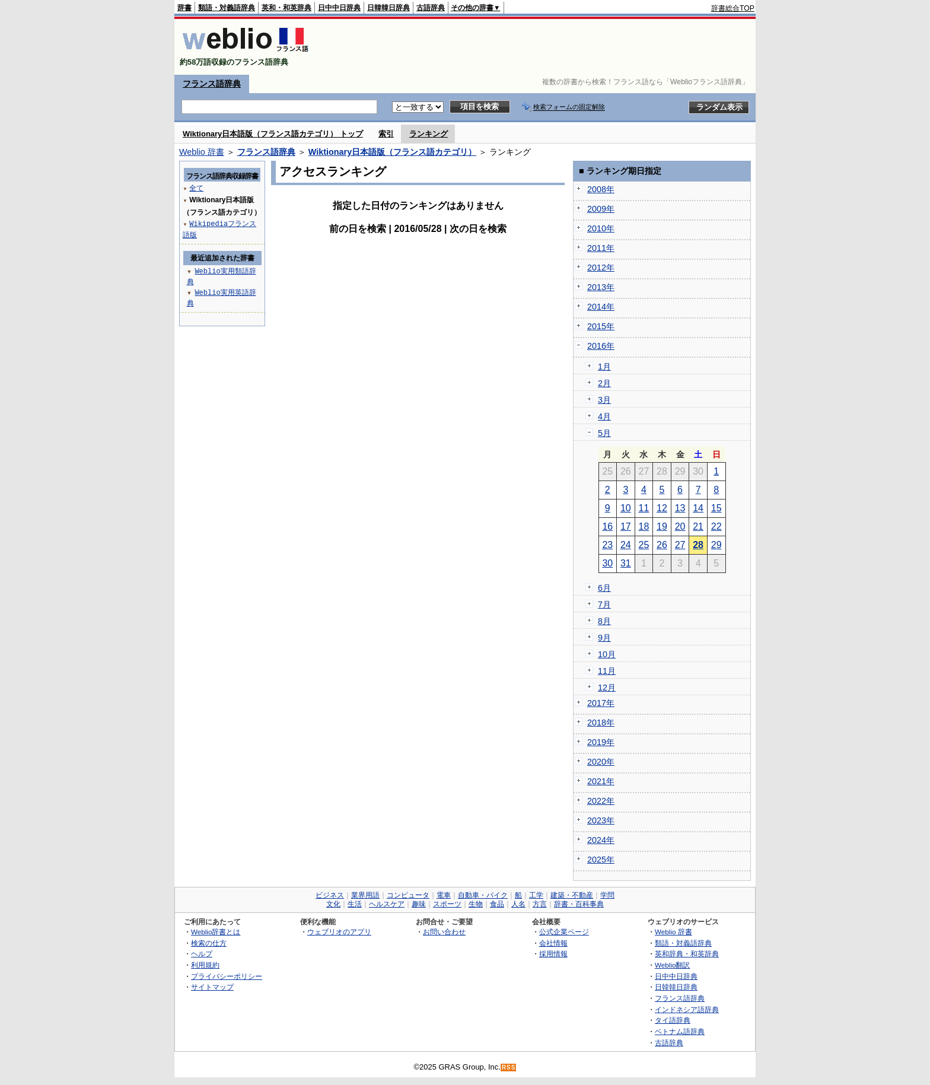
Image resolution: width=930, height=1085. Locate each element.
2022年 (600, 801)
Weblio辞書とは (215, 932)
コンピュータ (408, 895)
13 (680, 508)
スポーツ (447, 904)
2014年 (600, 306)
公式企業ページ (564, 932)
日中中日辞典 (339, 7)
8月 (604, 621)
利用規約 (205, 965)
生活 (355, 904)
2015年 (600, 326)
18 (644, 526)
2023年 (600, 820)
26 (662, 545)
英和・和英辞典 (286, 7)
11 (644, 508)
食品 (497, 904)
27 (680, 545)
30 (607, 563)
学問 (607, 895)
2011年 (600, 248)
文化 (333, 904)
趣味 (419, 904)
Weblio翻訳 (672, 965)
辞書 (184, 7)
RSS (509, 1067)
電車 (444, 895)
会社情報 (553, 943)
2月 (604, 383)
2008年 (600, 189)
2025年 (600, 859)
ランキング (428, 133)
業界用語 (365, 895)
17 (625, 526)
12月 (607, 687)
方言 (540, 904)
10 (625, 508)
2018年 (600, 722)
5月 (604, 433)
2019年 (600, 742)
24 (625, 545)
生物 (476, 904)
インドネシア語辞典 (687, 1009)
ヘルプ (201, 953)
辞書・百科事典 (579, 904)
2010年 (600, 228)
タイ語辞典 (672, 1020)
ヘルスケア (387, 904)
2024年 (600, 840)
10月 (607, 654)
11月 (607, 671)
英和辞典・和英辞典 (687, 953)
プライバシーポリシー (226, 976)
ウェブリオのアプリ (339, 932)
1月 (604, 366)
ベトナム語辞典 (680, 1031)
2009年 (600, 209)
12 (662, 508)
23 (607, 545)
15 (716, 508)
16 (607, 526)
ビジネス (330, 895)
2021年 (600, 781)
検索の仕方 (209, 943)
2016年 (600, 346)
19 (662, 526)
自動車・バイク (483, 895)
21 (698, 526)
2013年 (600, 287)
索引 (386, 133)
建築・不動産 (571, 895)
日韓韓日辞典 (388, 7)
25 (644, 545)
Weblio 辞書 (201, 152)
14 (698, 508)
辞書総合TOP (732, 8)
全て (196, 188)
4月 (604, 416)
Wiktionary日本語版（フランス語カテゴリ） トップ (273, 133)
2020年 (600, 761)
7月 (604, 604)
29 (716, 545)
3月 (604, 400)
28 (698, 545)
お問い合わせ (444, 932)
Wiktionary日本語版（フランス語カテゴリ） (392, 152)
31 (625, 563)
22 (716, 526)
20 (680, 526)
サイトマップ (212, 987)
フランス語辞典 (212, 83)
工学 (536, 895)
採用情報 (553, 953)
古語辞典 (430, 7)
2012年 (600, 267)
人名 (518, 904)
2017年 (600, 703)
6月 (604, 588)
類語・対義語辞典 (226, 7)
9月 (604, 637)
